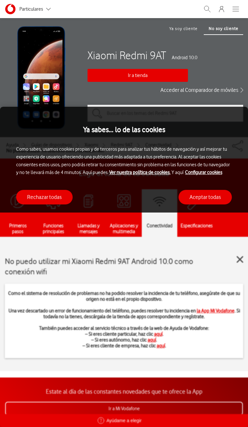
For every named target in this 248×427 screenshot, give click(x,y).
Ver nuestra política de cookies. (139, 172)
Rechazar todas (44, 197)
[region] (124, 267)
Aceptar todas (205, 197)
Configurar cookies (203, 172)
